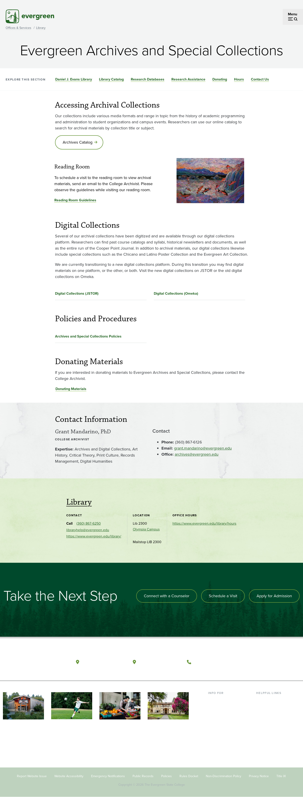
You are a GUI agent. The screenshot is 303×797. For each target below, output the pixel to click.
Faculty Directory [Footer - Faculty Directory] (269, 707)
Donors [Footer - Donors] (213, 729)
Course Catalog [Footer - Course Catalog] (268, 721)
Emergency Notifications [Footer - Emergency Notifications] (108, 776)
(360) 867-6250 (88, 523)
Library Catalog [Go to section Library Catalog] (111, 79)
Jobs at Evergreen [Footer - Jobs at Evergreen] (270, 743)
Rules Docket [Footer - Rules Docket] (188, 776)
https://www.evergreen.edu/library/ (93, 536)
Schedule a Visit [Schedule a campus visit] (223, 596)
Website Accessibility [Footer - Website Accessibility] (68, 776)
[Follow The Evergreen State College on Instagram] (274, 662)
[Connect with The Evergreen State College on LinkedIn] (283, 662)
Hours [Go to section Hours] (239, 79)
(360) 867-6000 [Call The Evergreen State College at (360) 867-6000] (210, 662)
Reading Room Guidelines (75, 200)
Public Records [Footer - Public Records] (143, 776)
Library (41, 27)
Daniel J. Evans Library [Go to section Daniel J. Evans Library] (73, 79)
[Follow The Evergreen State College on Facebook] (255, 662)
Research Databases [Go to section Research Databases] (147, 79)
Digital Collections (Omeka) (176, 293)
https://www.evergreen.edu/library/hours (204, 523)
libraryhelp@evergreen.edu (87, 530)
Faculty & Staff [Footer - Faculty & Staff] (219, 721)
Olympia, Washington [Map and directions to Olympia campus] (104, 662)
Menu (292, 14)
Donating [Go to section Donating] (219, 79)
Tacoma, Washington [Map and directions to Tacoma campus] (160, 662)
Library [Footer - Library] (261, 699)
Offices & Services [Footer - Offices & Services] (270, 714)
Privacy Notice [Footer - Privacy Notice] (259, 776)
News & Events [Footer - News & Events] (268, 736)
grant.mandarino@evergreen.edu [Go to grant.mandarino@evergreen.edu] (203, 448)
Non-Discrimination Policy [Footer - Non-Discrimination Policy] (223, 776)
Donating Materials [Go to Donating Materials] (70, 388)
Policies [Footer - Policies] (166, 776)
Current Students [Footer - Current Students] (221, 699)
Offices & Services (18, 27)
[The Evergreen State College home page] (32, 663)
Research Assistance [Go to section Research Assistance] (188, 79)
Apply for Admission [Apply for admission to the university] (274, 596)
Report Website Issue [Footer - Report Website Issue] (32, 776)
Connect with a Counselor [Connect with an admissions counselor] (166, 596)
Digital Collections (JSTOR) (77, 293)
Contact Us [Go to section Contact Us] (260, 79)
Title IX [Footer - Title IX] (281, 776)
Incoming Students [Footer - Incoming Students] (223, 707)
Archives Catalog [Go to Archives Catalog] (77, 142)
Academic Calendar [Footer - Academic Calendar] (271, 729)
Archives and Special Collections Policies (88, 336)
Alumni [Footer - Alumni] (213, 736)
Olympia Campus (146, 529)
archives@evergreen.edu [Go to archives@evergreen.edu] (196, 454)
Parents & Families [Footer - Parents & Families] (222, 714)
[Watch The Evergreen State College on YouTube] (264, 662)
